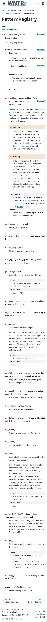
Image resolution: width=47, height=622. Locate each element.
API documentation (14, 10)
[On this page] (43, 3)
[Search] (37, 3)
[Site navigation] (4, 3)
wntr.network (29, 10)
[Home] (3, 10)
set (14, 292)
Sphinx (16, 619)
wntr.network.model (13, 13)
